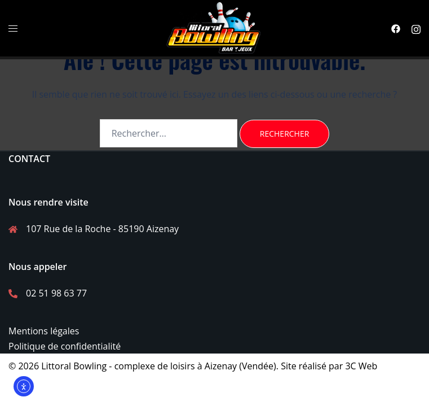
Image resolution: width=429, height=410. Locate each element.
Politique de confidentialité (64, 346)
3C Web (361, 366)
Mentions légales (43, 331)
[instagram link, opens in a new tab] (416, 28)
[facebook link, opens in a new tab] (395, 28)
